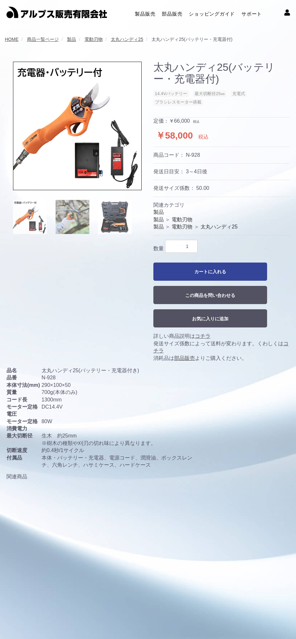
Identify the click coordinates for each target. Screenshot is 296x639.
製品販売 (145, 13)
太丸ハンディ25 (219, 226)
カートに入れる (210, 271)
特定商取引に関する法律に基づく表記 (188, 619)
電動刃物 (182, 219)
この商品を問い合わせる (210, 295)
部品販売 (172, 13)
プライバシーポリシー (78, 619)
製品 (158, 212)
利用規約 (40, 619)
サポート (251, 13)
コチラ (203, 336)
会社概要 (15, 619)
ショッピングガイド (212, 13)
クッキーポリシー (125, 619)
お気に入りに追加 (210, 318)
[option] (77, 126)
